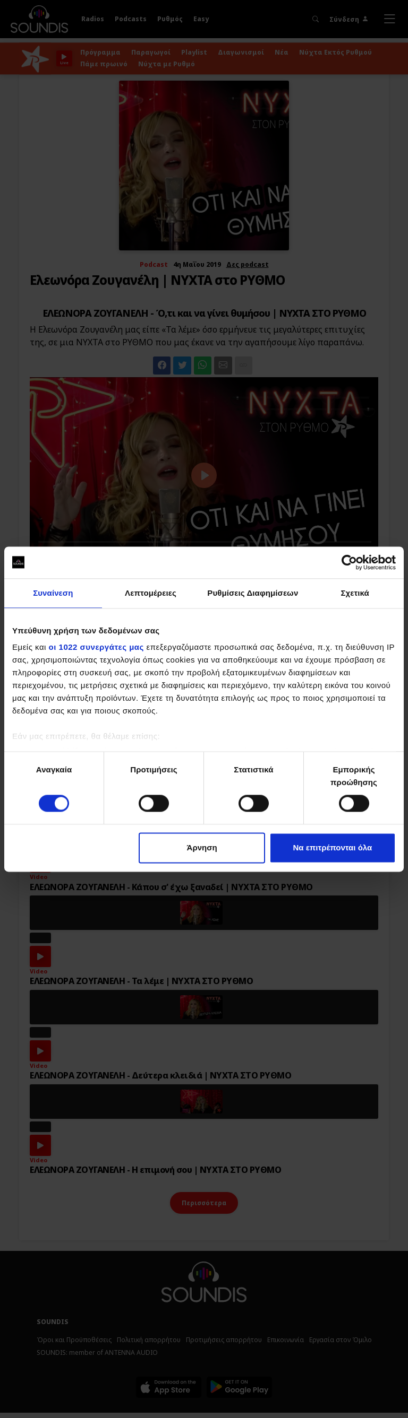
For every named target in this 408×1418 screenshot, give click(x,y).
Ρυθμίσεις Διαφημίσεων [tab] (252, 592)
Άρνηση (202, 847)
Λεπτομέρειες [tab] (150, 592)
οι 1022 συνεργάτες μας (96, 646)
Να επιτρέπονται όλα (332, 847)
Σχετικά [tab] (355, 592)
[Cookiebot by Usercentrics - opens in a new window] (349, 562)
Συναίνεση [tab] (53, 592)
